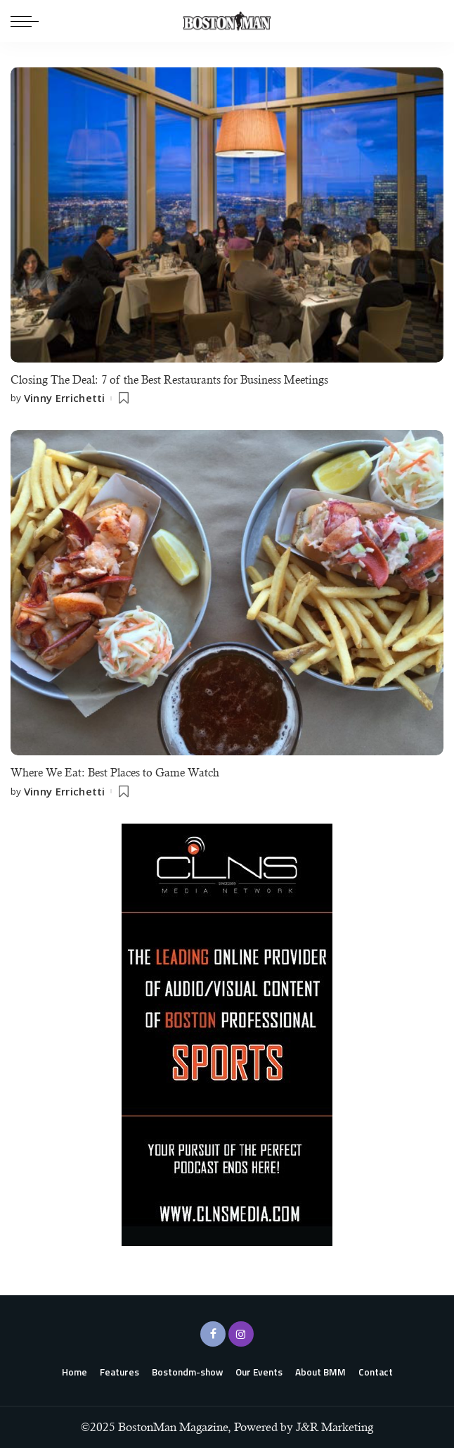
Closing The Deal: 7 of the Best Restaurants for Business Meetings (169, 379)
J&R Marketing (334, 1427)
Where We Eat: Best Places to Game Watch (115, 772)
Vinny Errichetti (64, 398)
